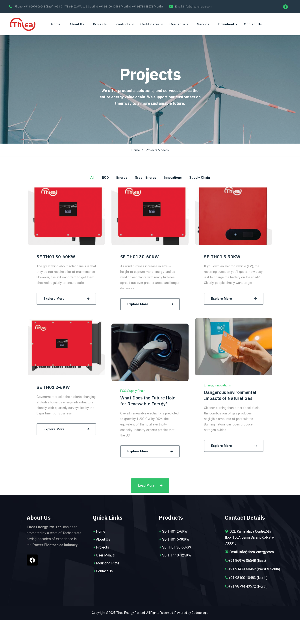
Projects (100, 24)
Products (122, 24)
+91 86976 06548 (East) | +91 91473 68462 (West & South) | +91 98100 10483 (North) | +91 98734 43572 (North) (93, 6)
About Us (76, 24)
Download (226, 24)
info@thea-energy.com (197, 6)
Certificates (150, 24)
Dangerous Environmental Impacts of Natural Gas (230, 395)
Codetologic (200, 612)
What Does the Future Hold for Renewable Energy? (148, 401)
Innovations (223, 385)
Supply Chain (136, 391)
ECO (123, 391)
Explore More (67, 299)
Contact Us (253, 24)
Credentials (178, 24)
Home (55, 24)
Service (203, 24)
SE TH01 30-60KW (56, 257)
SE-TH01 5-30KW (222, 257)
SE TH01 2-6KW (53, 387)
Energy (208, 385)
